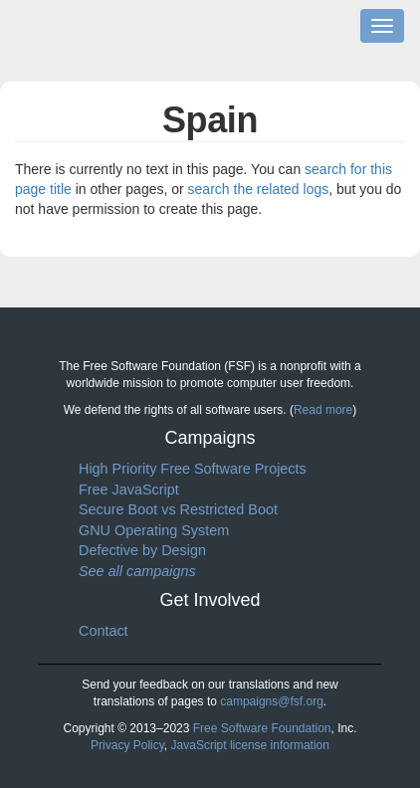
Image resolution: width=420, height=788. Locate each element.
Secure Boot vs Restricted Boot (178, 509)
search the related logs (258, 189)
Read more (323, 410)
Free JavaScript (129, 489)
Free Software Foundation (262, 728)
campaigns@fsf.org (271, 701)
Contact (103, 631)
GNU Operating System (154, 530)
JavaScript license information (250, 745)
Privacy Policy (127, 745)
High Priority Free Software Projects (193, 469)
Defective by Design (142, 550)
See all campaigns (137, 571)
